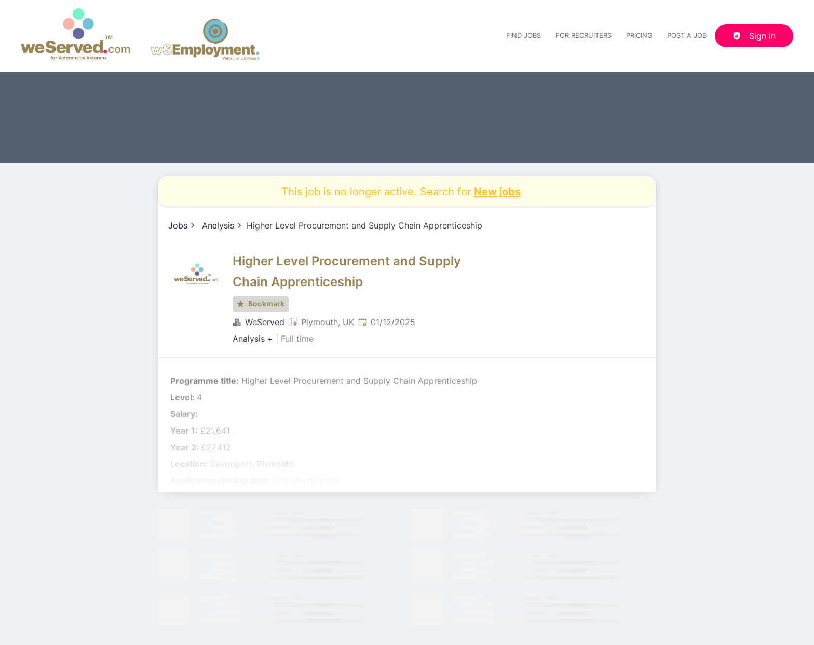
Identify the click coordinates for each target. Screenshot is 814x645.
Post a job (687, 35)
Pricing (639, 35)
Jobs (177, 225)
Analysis (218, 225)
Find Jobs (523, 35)
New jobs (497, 191)
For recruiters (583, 35)
